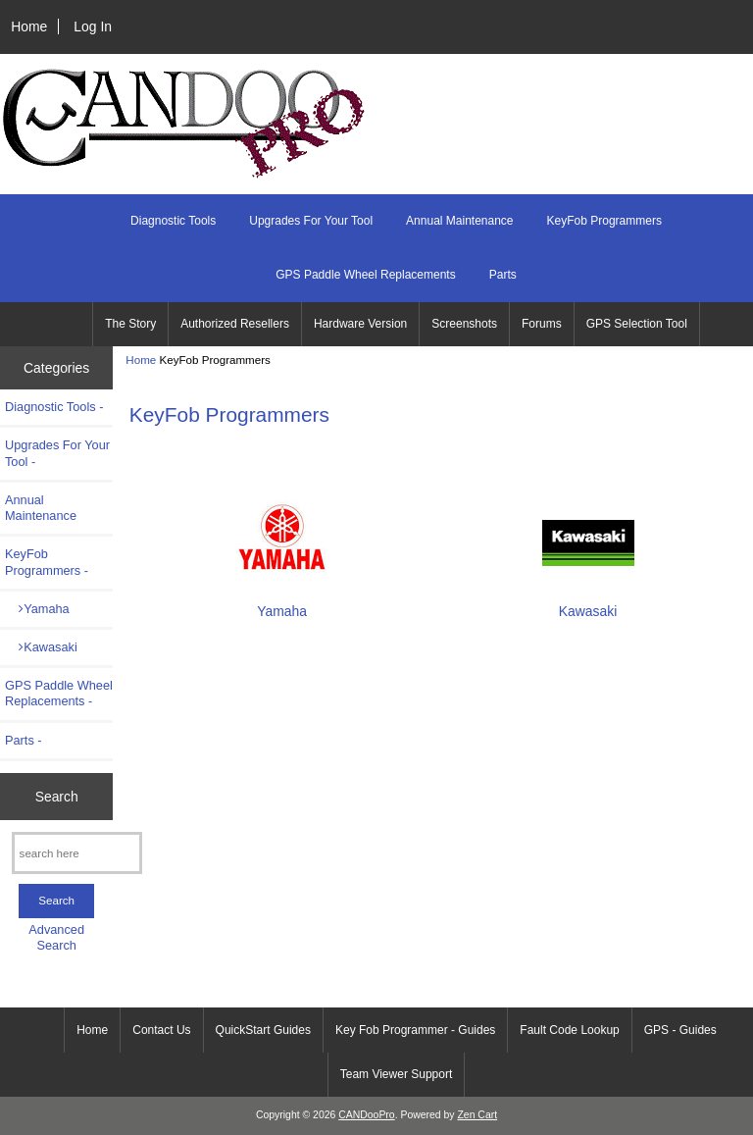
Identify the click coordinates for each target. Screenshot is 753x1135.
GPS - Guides (680, 1030)
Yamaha (37, 608)
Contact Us (161, 1030)
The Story (130, 324)
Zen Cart (477, 1114)
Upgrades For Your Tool (311, 221)
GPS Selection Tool (636, 324)
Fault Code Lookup (569, 1030)
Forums (542, 324)
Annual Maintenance (459, 221)
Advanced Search (56, 937)
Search (56, 795)
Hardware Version (360, 324)
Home (29, 26)
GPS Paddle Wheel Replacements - (59, 693)
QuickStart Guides (263, 1030)
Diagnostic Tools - (54, 406)
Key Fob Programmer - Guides (415, 1030)
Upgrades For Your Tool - (57, 453)
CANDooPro (366, 1114)
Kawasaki (41, 647)
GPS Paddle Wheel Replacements (365, 275)
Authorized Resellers (234, 324)
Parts (503, 275)
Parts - (23, 740)
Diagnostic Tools (173, 221)
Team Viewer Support (396, 1074)
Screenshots (464, 324)
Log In (93, 26)
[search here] (77, 853)
